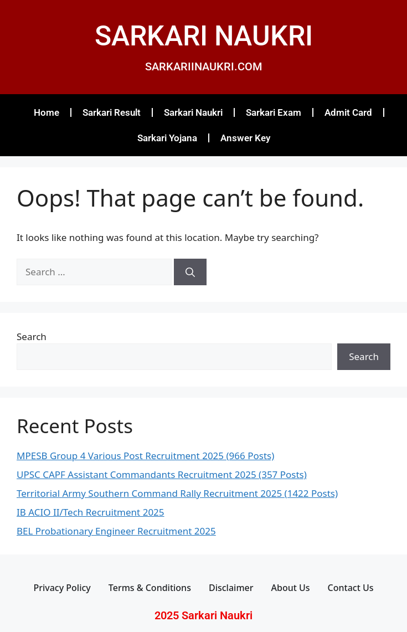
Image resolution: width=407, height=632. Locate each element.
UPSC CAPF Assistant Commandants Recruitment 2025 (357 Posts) (162, 474)
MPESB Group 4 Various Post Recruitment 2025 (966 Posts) (145, 455)
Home (46, 112)
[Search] (190, 272)
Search (32, 336)
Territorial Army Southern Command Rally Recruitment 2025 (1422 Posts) (177, 493)
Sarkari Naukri (193, 112)
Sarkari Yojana (167, 137)
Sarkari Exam (273, 112)
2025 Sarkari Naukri (203, 615)
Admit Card (348, 112)
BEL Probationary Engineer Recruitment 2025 (116, 531)
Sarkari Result (112, 112)
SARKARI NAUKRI (204, 36)
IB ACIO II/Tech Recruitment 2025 (90, 512)
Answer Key (245, 137)
